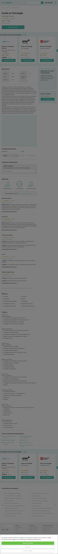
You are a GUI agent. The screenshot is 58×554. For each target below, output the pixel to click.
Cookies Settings (28, 551)
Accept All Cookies (28, 543)
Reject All (28, 547)
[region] (29, 544)
